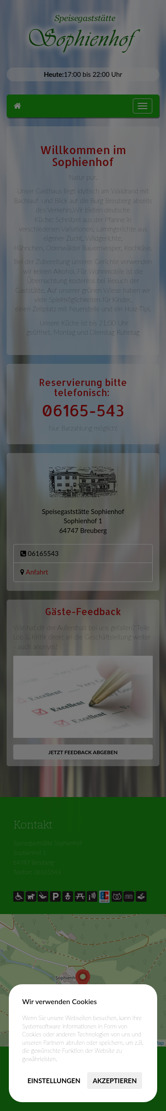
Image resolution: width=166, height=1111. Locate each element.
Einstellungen (54, 1081)
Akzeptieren (115, 1081)
